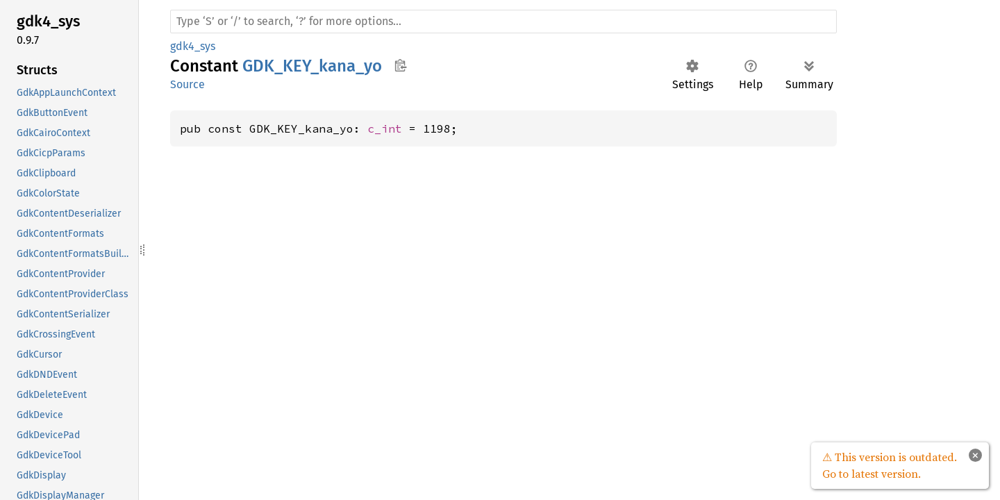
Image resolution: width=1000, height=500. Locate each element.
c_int (384, 128)
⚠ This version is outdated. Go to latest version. (889, 465)
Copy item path (400, 65)
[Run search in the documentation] (503, 21)
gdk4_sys (192, 46)
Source (187, 84)
